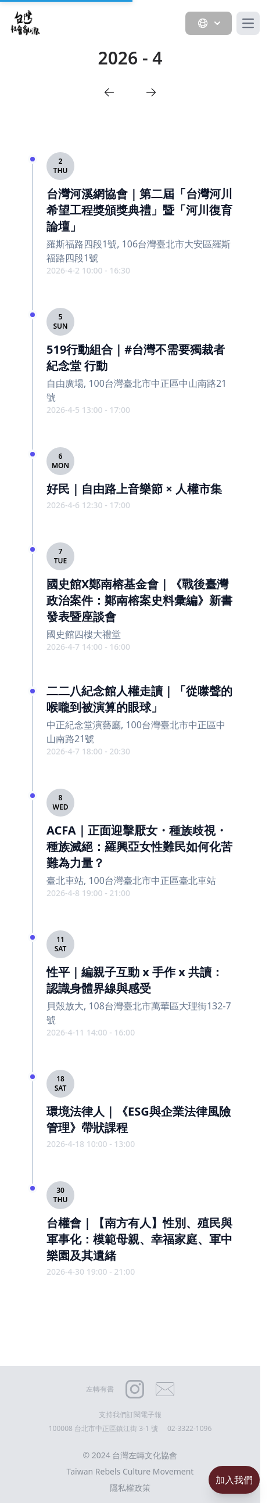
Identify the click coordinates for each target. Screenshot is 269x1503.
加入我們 (234, 1479)
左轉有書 (100, 1389)
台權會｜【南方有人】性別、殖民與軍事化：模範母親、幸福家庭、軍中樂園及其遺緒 (139, 1239)
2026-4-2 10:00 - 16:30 (88, 270)
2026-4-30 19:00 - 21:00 (90, 1271)
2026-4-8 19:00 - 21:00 (88, 892)
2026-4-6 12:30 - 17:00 (88, 504)
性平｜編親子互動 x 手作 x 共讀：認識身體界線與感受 (134, 980)
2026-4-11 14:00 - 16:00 (90, 1032)
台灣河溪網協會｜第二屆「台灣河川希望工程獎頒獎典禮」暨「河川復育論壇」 (139, 210)
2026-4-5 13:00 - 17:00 (88, 409)
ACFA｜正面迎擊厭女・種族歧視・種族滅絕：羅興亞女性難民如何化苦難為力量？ (139, 846)
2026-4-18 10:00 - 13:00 (90, 1143)
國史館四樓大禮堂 (83, 634)
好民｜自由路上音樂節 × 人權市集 (134, 489)
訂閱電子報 (144, 1414)
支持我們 (113, 1414)
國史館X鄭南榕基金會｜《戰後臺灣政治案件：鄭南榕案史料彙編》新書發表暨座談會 (139, 600)
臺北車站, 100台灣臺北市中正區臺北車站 (131, 880)
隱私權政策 (130, 1487)
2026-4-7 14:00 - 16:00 (88, 646)
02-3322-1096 (189, 1428)
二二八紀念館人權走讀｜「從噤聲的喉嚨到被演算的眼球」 (139, 699)
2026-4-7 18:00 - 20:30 (88, 751)
